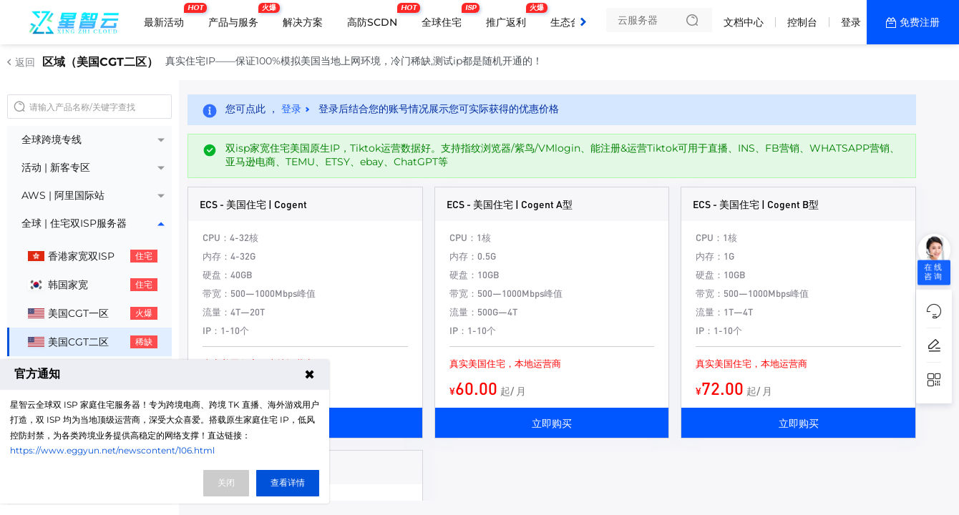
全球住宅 (445, 16)
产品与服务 (237, 16)
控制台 (802, 22)
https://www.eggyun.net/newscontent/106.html (112, 450)
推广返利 (509, 16)
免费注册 (920, 22)
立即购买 (552, 422)
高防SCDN (375, 16)
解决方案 (303, 22)
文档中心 (744, 22)
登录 (851, 22)
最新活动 (167, 16)
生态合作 (570, 22)
